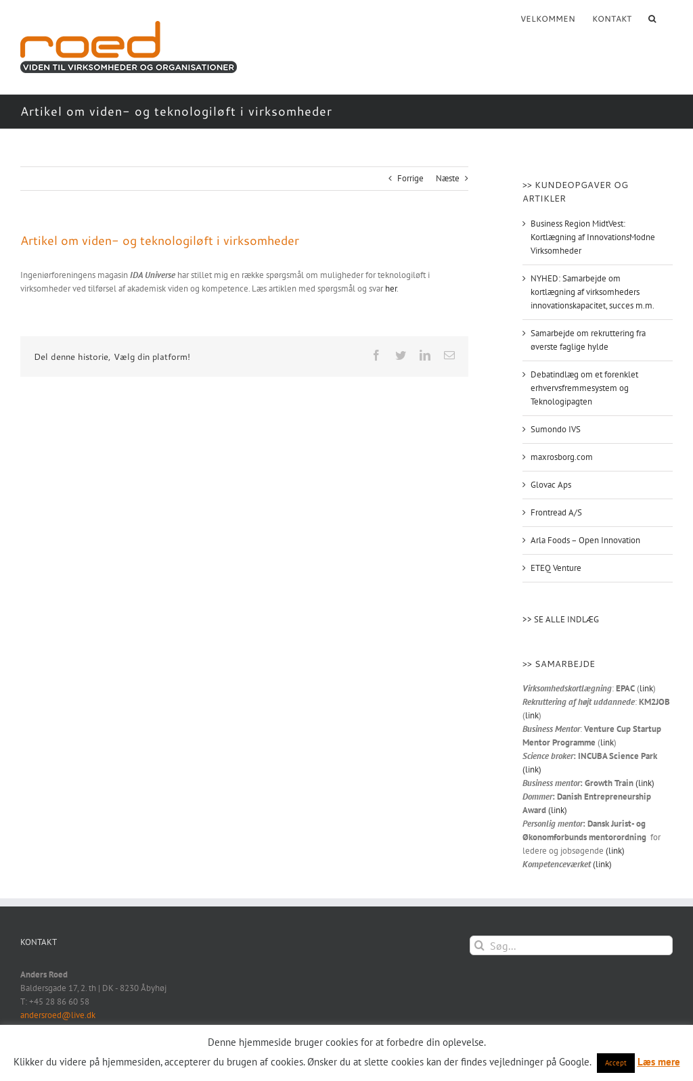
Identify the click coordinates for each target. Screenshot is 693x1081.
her (391, 288)
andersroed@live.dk (57, 1015)
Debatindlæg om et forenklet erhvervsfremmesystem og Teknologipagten (584, 388)
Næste (448, 178)
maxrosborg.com (562, 457)
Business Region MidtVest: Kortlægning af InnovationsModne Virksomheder (593, 237)
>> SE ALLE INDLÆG (560, 619)
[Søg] (479, 945)
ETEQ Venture (556, 568)
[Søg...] (571, 945)
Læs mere (659, 1061)
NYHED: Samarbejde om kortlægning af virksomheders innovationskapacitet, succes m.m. (592, 292)
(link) (531, 769)
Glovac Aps (551, 484)
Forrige (410, 178)
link (646, 688)
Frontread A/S (556, 512)
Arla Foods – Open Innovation (585, 540)
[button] (652, 18)
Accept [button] (616, 1062)
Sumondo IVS (556, 429)
